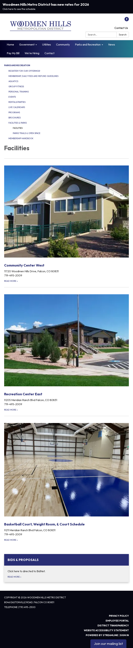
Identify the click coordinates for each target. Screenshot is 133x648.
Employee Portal (117, 620)
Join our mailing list (108, 643)
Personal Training (18, 91)
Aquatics (13, 81)
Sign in (124, 635)
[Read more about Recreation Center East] (66, 349)
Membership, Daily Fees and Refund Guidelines (33, 76)
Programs (14, 112)
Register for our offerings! (24, 71)
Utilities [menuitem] (46, 44)
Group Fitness (16, 86)
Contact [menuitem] (49, 53)
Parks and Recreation (17, 65)
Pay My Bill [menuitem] (13, 53)
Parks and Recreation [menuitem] (88, 44)
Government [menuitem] (26, 44)
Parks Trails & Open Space (26, 133)
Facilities (18, 128)
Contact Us (121, 28)
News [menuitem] (111, 44)
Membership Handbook (20, 138)
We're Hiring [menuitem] (32, 53)
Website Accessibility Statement (106, 630)
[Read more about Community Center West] (66, 220)
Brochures (14, 117)
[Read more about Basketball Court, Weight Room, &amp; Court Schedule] (66, 479)
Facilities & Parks (17, 123)
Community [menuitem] (63, 44)
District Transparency (113, 625)
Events (12, 97)
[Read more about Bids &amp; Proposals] (66, 568)
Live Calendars (16, 107)
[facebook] (127, 20)
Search (123, 34)
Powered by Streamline (102, 635)
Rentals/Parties (16, 102)
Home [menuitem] (10, 44)
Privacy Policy (119, 615)
